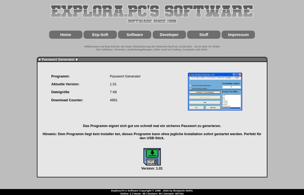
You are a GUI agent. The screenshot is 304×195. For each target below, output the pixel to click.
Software (134, 34)
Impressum (238, 34)
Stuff (203, 34)
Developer (169, 34)
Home (65, 34)
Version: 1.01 (152, 166)
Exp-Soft (100, 34)
